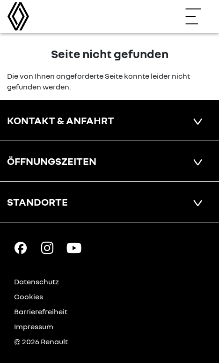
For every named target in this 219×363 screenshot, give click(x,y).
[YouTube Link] (74, 247)
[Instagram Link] (47, 247)
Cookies (28, 296)
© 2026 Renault (41, 341)
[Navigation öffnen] (198, 16)
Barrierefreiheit (40, 311)
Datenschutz (36, 281)
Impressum (33, 326)
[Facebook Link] (20, 247)
